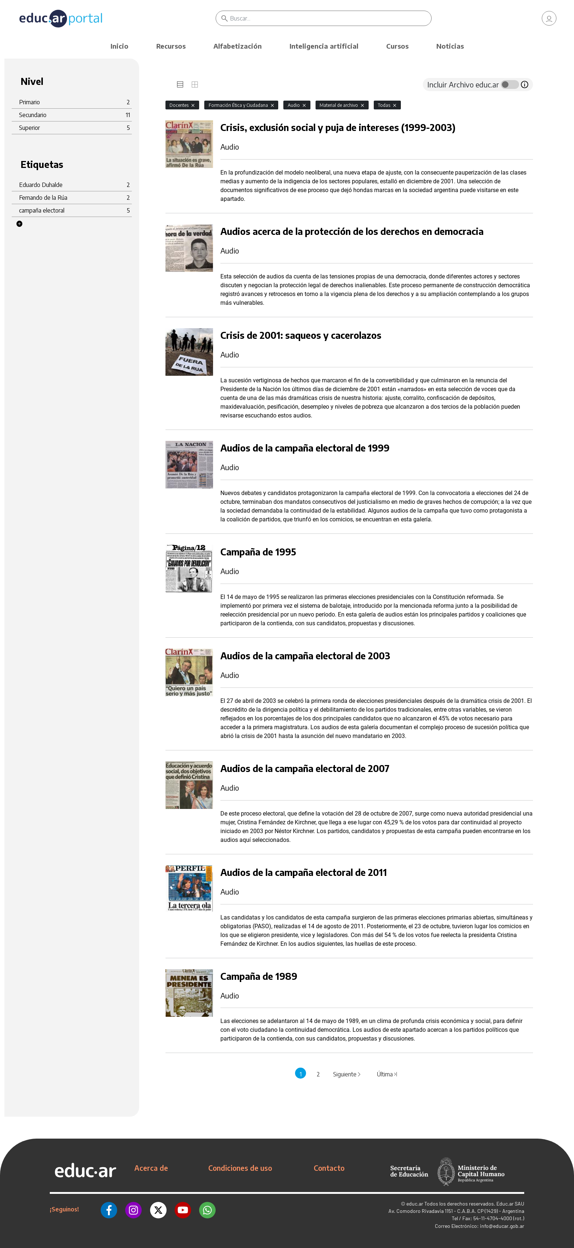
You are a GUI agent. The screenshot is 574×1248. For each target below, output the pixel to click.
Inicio (119, 46)
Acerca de (151, 1167)
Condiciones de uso (240, 1167)
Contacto (329, 1167)
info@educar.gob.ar (502, 1226)
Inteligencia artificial (324, 46)
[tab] (180, 84)
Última (387, 1074)
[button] (19, 224)
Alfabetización (237, 46)
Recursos (171, 46)
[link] (549, 18)
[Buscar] (330, 18)
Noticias (450, 46)
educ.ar (414, 1203)
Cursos (397, 46)
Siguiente (347, 1074)
